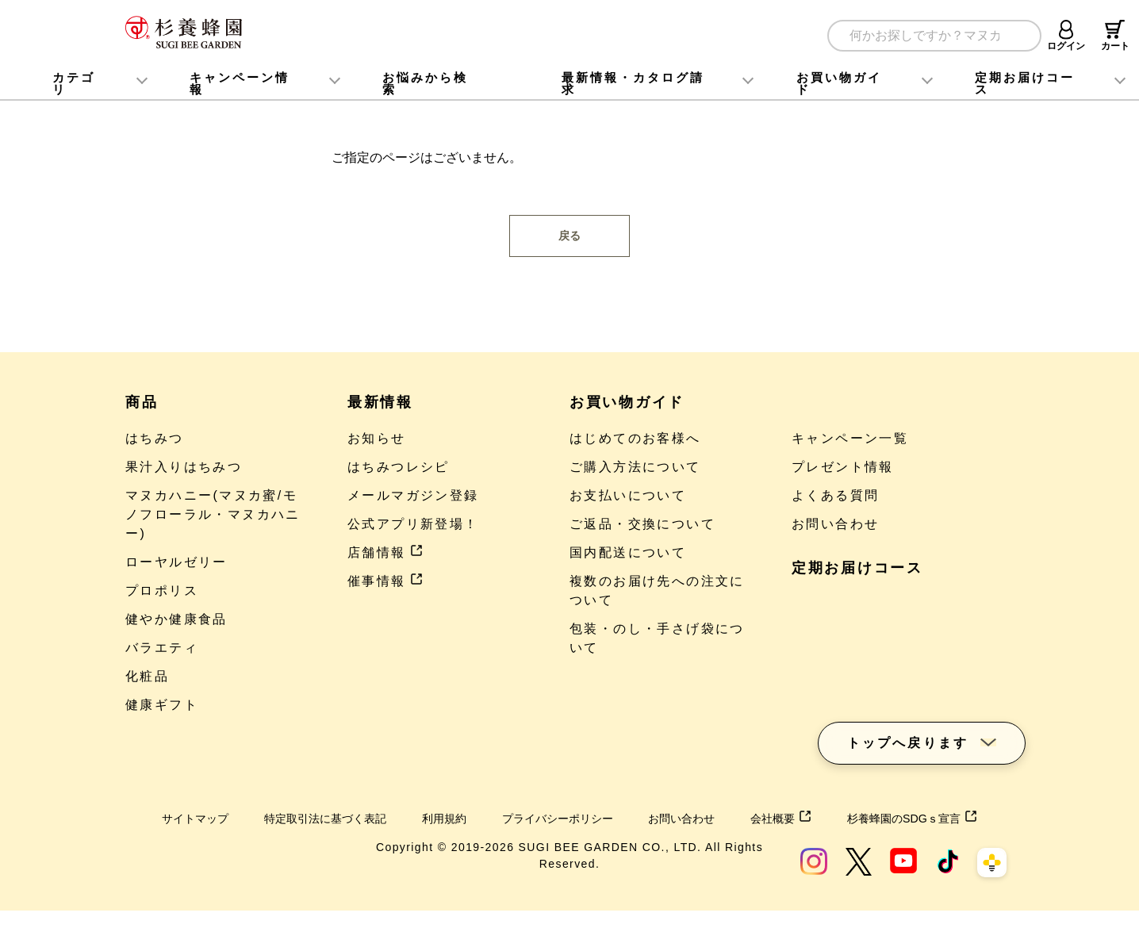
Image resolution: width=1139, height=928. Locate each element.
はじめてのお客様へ (635, 438)
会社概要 (826, 818)
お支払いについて (628, 495)
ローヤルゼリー (176, 562)
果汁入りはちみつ (183, 467)
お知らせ (376, 438)
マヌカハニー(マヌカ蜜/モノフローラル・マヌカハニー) (213, 514)
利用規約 (457, 818)
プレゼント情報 (843, 467)
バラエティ (161, 647)
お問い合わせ (835, 524)
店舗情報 (385, 552)
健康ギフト (161, 704)
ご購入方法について (635, 467)
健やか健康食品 (176, 619)
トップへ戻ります (908, 728)
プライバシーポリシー (581, 818)
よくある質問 (835, 495)
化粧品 (147, 676)
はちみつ (154, 438)
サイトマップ (183, 818)
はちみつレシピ (398, 467)
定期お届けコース (857, 568)
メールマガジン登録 (413, 495)
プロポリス (161, 590)
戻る (569, 235)
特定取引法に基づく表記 (327, 818)
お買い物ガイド (839, 83)
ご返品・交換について (642, 524)
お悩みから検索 (425, 83)
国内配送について (628, 552)
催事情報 (385, 581)
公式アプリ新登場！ (413, 524)
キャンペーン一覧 (850, 438)
